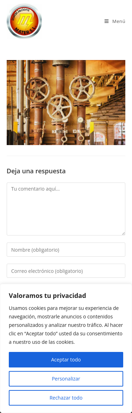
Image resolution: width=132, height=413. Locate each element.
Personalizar (66, 378)
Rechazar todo (66, 397)
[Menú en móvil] (115, 21)
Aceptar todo (66, 359)
